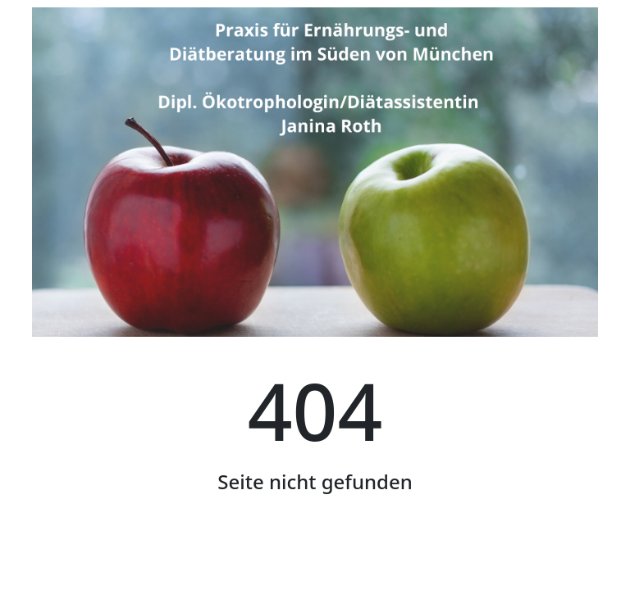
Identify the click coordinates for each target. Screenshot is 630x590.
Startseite (315, 558)
